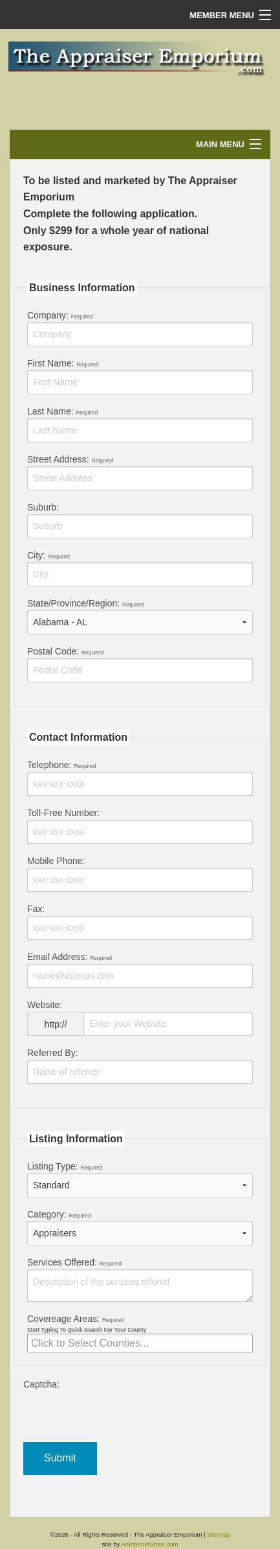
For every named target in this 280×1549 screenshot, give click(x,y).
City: (140, 568)
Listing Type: (140, 1179)
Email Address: (140, 970)
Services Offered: (140, 1279)
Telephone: (140, 778)
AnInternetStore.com (149, 1544)
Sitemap (218, 1534)
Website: (140, 1023)
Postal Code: (140, 664)
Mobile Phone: (140, 874)
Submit (60, 1457)
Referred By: (140, 1066)
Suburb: (140, 520)
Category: (140, 1227)
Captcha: (140, 1410)
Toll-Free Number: (140, 826)
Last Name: (140, 424)
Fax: (140, 922)
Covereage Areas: (140, 1333)
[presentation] (121, 1416)
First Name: (140, 376)
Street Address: (140, 472)
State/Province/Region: (140, 616)
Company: (140, 328)
